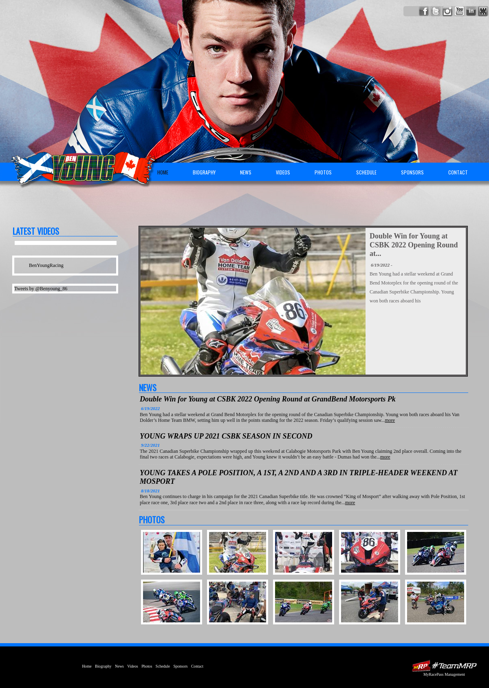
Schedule (366, 172)
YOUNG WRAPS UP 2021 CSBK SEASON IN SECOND (226, 436)
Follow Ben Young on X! (436, 11)
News (245, 172)
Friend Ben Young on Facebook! (424, 11)
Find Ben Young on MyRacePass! (483, 11)
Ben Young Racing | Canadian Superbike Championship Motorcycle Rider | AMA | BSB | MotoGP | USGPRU (80, 165)
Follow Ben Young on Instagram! (448, 11)
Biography (204, 172)
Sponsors (412, 172)
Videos (283, 172)
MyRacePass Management (444, 674)
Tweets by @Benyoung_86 (40, 288)
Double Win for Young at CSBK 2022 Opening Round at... (414, 245)
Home (162, 172)
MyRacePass (444, 665)
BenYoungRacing (46, 265)
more (390, 420)
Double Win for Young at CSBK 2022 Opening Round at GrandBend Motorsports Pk (268, 399)
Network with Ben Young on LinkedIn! (471, 11)
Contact (458, 172)
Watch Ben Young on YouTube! (459, 11)
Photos (323, 172)
